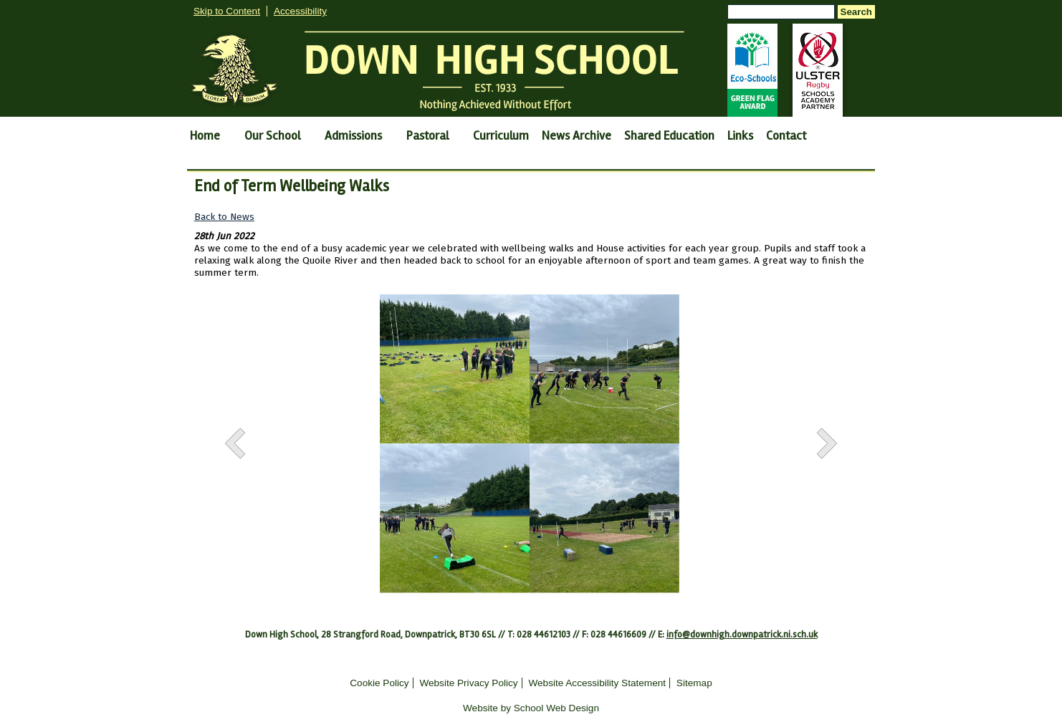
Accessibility (300, 11)
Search (856, 11)
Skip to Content (226, 11)
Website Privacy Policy (468, 683)
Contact (786, 135)
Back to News (224, 217)
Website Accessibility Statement (597, 683)
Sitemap (694, 683)
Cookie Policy (379, 683)
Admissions (353, 135)
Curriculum (501, 135)
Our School (272, 135)
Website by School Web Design (531, 708)
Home (205, 135)
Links (740, 135)
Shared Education (669, 135)
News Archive (576, 135)
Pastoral (427, 135)
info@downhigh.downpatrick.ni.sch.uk (742, 634)
